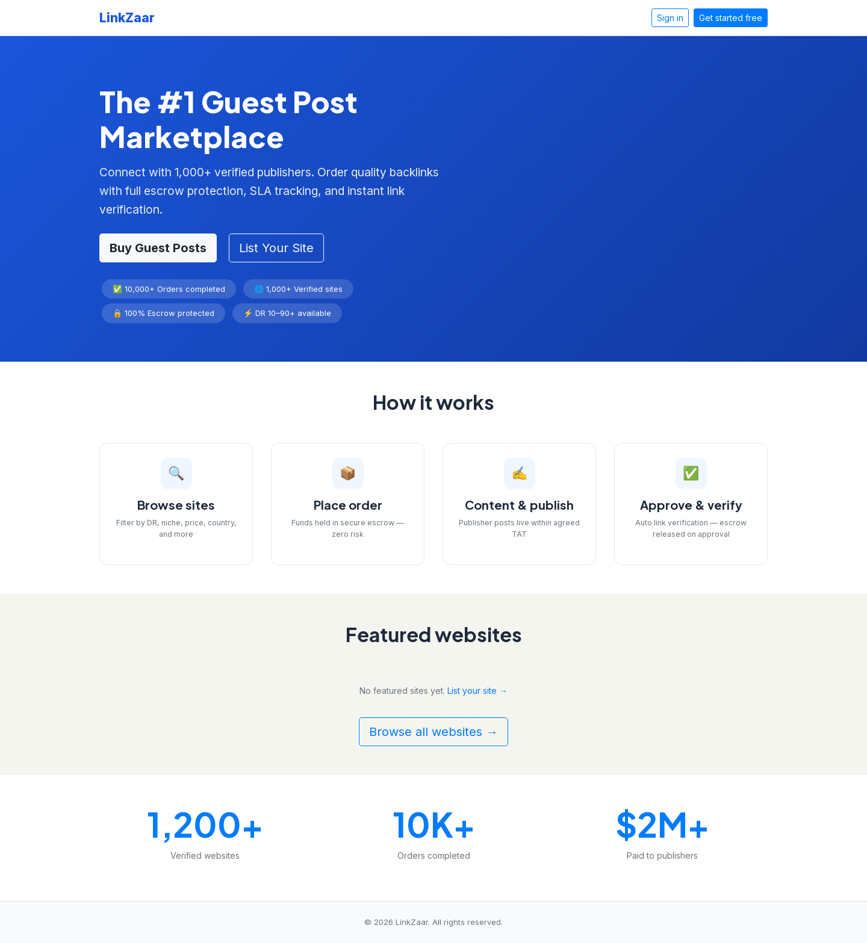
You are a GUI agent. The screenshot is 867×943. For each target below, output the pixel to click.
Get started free (730, 18)
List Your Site (276, 248)
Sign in (670, 18)
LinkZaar (127, 17)
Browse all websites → (433, 732)
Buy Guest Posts (158, 248)
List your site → (477, 690)
